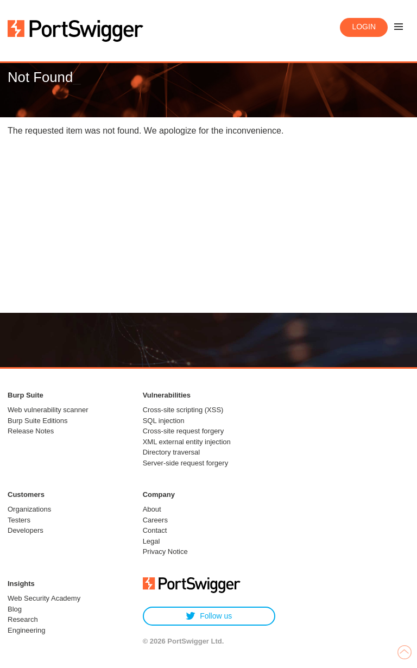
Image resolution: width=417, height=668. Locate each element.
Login (364, 26)
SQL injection (164, 421)
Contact (155, 530)
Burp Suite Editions (38, 421)
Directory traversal (171, 452)
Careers (155, 520)
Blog (15, 609)
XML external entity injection (187, 442)
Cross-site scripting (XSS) (183, 410)
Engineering (26, 630)
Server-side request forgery (186, 463)
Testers (19, 520)
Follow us (209, 616)
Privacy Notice (165, 551)
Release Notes (31, 431)
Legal (151, 541)
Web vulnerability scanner (48, 410)
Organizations (29, 509)
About (152, 509)
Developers (25, 530)
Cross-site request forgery (183, 431)
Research (23, 619)
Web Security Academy (44, 598)
